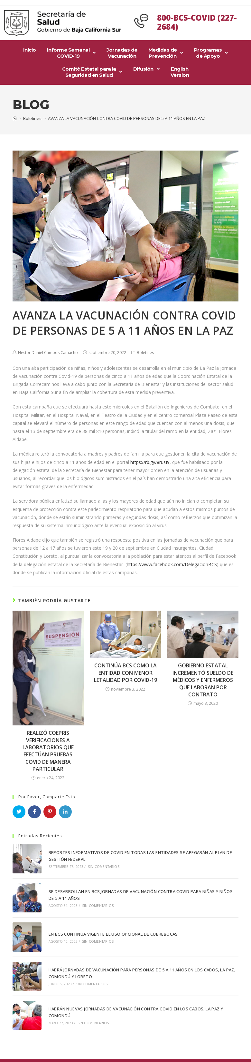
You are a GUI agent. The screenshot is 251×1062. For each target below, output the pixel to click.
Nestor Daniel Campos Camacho (48, 352)
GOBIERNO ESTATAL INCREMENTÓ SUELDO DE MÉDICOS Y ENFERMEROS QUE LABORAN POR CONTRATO (202, 680)
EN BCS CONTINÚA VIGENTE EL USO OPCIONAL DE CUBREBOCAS (112, 933)
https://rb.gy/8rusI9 (150, 462)
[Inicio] (15, 118)
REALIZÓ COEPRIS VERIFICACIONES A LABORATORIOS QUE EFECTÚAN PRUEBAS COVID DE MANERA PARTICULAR (48, 750)
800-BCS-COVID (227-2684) (197, 22)
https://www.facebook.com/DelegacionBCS (172, 564)
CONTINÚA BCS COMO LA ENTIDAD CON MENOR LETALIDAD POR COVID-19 (125, 672)
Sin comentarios (103, 866)
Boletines (145, 352)
